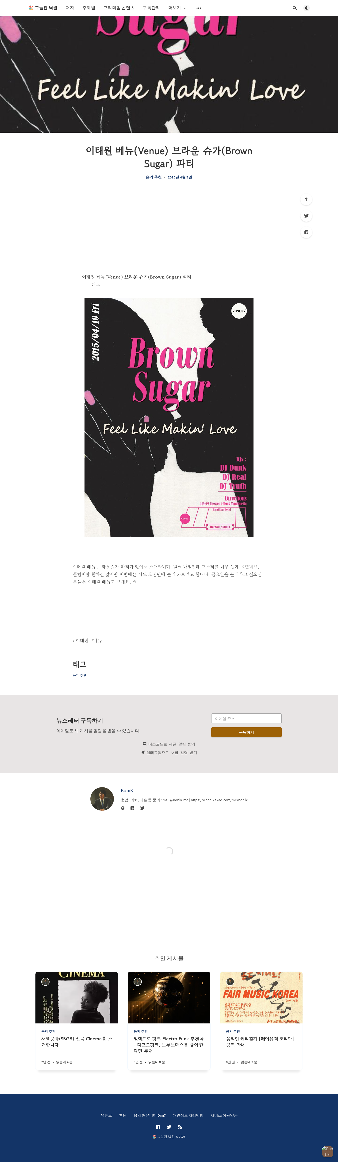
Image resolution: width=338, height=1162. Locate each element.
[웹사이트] (123, 808)
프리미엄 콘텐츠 (119, 7)
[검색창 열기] (295, 8)
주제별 (88, 7)
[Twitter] (306, 216)
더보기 (177, 7)
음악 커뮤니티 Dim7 (150, 1115)
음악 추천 (154, 177)
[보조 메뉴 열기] (199, 8)
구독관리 (151, 7)
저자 (69, 7)
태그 (96, 284)
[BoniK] (102, 799)
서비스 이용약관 (224, 1115)
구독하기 (246, 732)
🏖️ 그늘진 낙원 (42, 7)
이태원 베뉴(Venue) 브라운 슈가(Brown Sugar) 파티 (136, 277)
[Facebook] (306, 232)
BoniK (127, 790)
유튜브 (106, 1115)
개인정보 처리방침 (188, 1115)
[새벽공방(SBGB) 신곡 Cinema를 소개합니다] (76, 1053)
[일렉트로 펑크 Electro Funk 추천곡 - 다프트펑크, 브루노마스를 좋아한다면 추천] (169, 1053)
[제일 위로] (306, 199)
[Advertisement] (169, 226)
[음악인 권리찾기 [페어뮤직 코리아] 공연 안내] (261, 1053)
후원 (123, 1115)
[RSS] (180, 1127)
